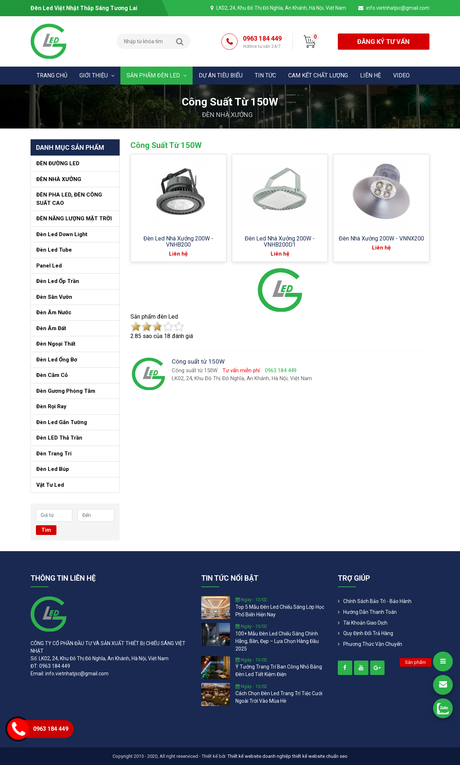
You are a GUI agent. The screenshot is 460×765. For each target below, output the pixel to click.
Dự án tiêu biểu (221, 75)
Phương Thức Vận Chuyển (372, 644)
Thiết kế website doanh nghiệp (259, 756)
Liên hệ (370, 75)
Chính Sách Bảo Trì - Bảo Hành (377, 601)
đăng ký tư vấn (383, 41)
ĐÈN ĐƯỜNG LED (57, 163)
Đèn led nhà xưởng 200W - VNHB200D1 (280, 241)
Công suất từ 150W (166, 145)
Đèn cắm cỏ (52, 375)
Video (401, 75)
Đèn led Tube (54, 250)
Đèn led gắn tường (61, 422)
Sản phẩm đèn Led (156, 75)
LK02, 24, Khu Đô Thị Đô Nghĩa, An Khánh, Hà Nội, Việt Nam (281, 8)
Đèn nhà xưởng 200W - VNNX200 (381, 238)
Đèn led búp (52, 469)
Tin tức (265, 75)
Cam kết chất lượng (318, 75)
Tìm (46, 530)
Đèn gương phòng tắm (65, 391)
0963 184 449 (262, 42)
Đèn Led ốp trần (57, 281)
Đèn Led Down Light (61, 234)
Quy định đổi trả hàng (368, 633)
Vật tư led (50, 485)
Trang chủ (52, 75)
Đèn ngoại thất (55, 344)
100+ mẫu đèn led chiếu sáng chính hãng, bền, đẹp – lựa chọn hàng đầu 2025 (277, 641)
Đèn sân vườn (54, 297)
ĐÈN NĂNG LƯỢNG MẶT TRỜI (74, 218)
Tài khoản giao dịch (365, 623)
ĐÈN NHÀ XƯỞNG (227, 114)
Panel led (49, 265)
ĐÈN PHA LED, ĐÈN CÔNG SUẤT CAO (69, 199)
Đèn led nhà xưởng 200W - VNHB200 (178, 241)
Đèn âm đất (51, 328)
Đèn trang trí (54, 453)
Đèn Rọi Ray (51, 406)
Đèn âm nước (54, 312)
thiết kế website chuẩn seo (320, 756)
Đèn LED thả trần (59, 438)
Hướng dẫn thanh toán (370, 612)
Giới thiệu (96, 75)
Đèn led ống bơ (56, 359)
